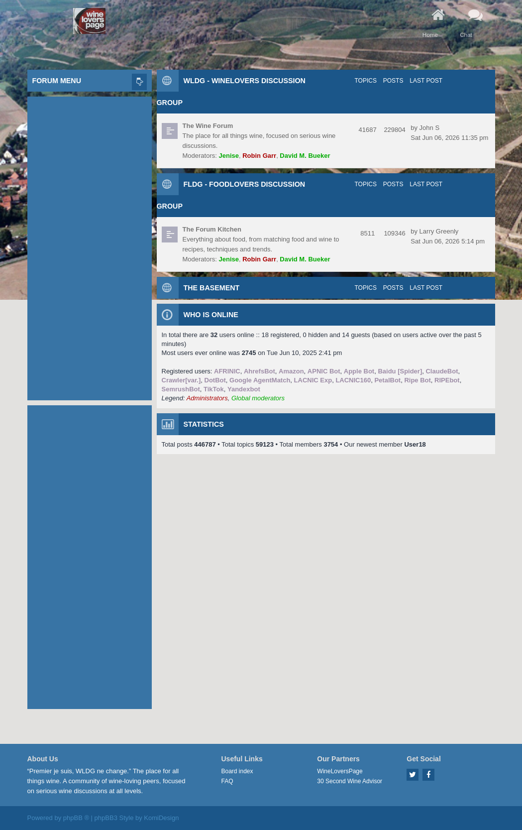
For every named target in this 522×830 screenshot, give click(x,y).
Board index (237, 771)
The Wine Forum (208, 125)
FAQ (227, 781)
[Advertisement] (89, 246)
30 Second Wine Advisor (349, 781)
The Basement (212, 288)
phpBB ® (76, 818)
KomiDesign (161, 818)
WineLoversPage (339, 771)
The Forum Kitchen (212, 229)
